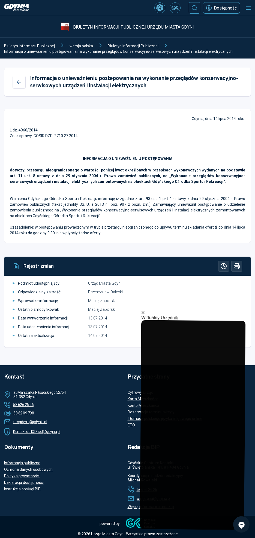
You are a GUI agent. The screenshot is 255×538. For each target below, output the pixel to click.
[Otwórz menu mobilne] (248, 8)
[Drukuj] (236, 266)
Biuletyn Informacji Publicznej (29, 46)
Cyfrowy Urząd (140, 392)
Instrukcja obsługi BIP (22, 489)
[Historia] (223, 266)
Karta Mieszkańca (143, 399)
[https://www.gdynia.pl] (16, 8)
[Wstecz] (19, 82)
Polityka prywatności (22, 476)
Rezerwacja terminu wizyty (151, 412)
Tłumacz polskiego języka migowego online (165, 418)
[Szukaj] (194, 8)
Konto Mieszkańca (143, 405)
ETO (131, 425)
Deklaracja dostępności (24, 482)
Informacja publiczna (22, 463)
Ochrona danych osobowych (28, 469)
